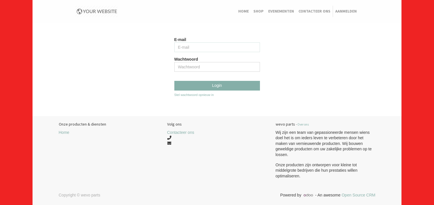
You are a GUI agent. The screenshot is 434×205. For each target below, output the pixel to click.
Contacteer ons (180, 132)
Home (64, 132)
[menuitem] (243, 11)
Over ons (303, 124)
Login (217, 85)
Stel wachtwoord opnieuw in (194, 95)
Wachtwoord (186, 59)
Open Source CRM (358, 195)
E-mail (180, 39)
